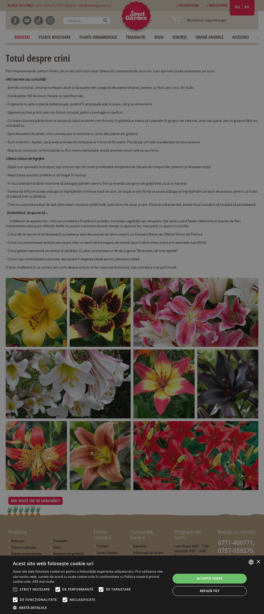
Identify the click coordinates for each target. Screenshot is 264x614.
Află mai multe (43, 581)
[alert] (132, 307)
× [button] (258, 562)
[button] (89, 607)
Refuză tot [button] (209, 591)
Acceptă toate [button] (209, 578)
